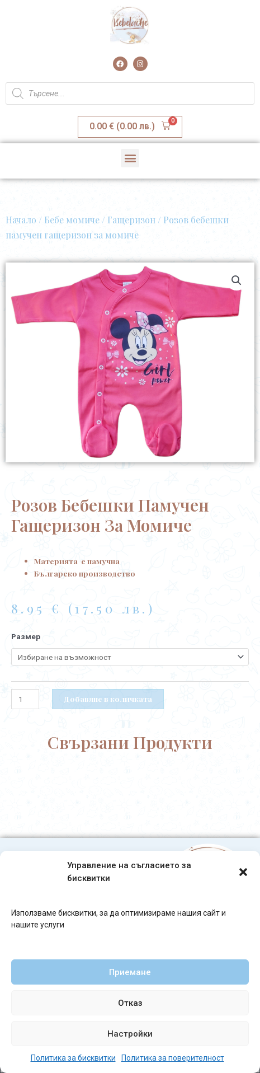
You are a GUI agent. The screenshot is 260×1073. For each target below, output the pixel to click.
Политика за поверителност (172, 1057)
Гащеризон (131, 220)
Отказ (130, 1003)
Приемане (130, 972)
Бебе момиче (72, 220)
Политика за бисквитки (73, 1057)
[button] (243, 872)
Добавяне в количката (108, 699)
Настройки (130, 1034)
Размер (25, 636)
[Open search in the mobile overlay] (130, 93)
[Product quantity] (25, 699)
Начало (21, 220)
